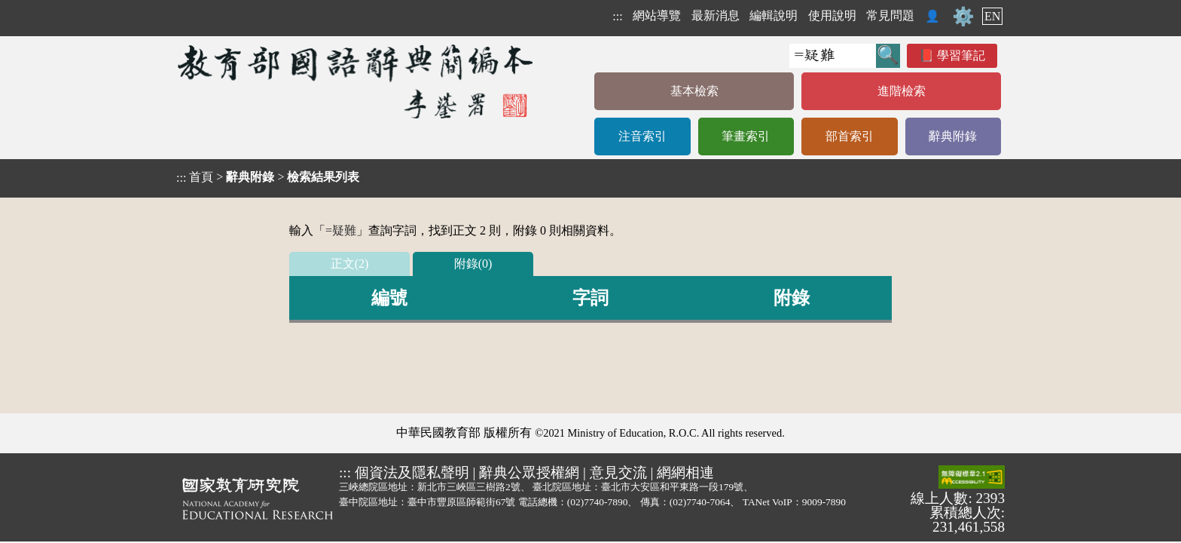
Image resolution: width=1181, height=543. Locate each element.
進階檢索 (901, 90)
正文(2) (350, 263)
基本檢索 (694, 90)
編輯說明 (773, 15)
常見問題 (890, 15)
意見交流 (618, 472)
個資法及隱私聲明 (412, 472)
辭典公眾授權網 (529, 472)
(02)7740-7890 (597, 502)
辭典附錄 (953, 136)
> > (267, 177)
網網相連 (685, 472)
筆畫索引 (746, 136)
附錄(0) (473, 263)
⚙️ (963, 16)
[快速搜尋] (832, 56)
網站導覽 (657, 15)
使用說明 (832, 15)
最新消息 (715, 15)
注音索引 (642, 136)
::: (617, 16)
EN (992, 16)
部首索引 (849, 136)
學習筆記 (961, 55)
